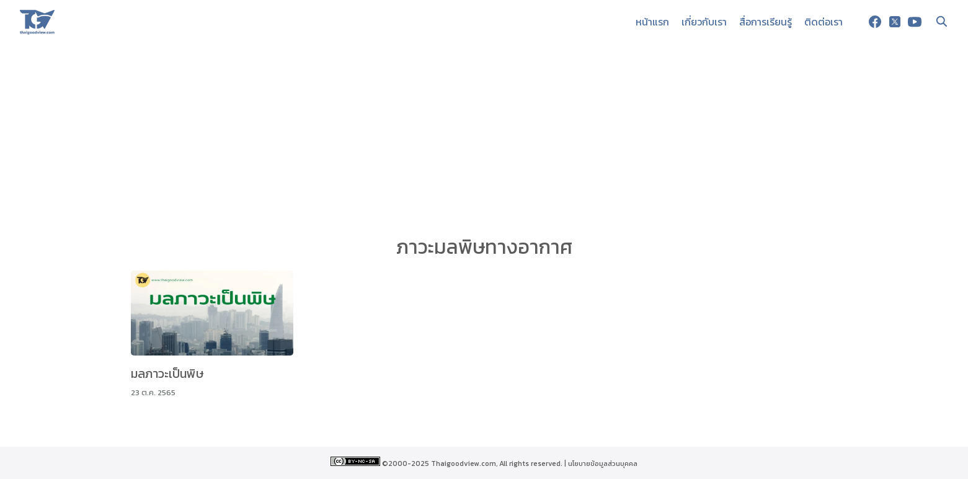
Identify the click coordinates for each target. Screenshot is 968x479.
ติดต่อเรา (823, 21)
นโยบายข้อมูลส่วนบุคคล (602, 463)
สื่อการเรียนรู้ (765, 21)
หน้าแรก (652, 21)
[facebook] (875, 21)
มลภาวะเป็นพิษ (167, 373)
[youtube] (914, 21)
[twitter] (894, 21)
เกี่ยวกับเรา (704, 21)
